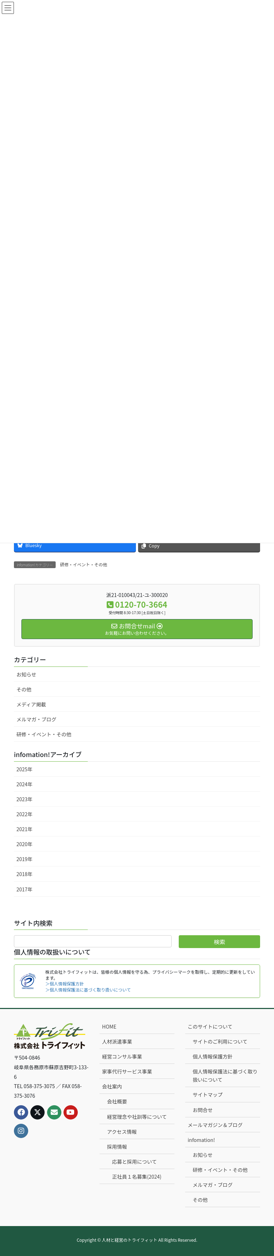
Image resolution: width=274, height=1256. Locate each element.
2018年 (24, 873)
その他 (23, 689)
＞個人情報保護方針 (64, 983)
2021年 (24, 829)
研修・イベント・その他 (83, 564)
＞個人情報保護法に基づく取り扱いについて (88, 990)
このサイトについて (210, 1026)
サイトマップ (208, 1094)
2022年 (24, 814)
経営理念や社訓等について (137, 1116)
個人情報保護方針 (213, 1056)
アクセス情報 (122, 1131)
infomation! (201, 1139)
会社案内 (112, 1086)
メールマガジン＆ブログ (215, 1124)
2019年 (24, 859)
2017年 (24, 889)
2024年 (24, 784)
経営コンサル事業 (122, 1056)
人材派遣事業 (117, 1041)
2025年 (24, 769)
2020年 (24, 844)
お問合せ (203, 1109)
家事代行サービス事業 (127, 1071)
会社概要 (117, 1101)
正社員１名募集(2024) (137, 1176)
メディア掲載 (31, 704)
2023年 (24, 799)
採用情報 (117, 1146)
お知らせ (26, 674)
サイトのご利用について (220, 1041)
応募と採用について (134, 1161)
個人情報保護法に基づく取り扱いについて (225, 1075)
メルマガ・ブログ (36, 719)
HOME (109, 1026)
